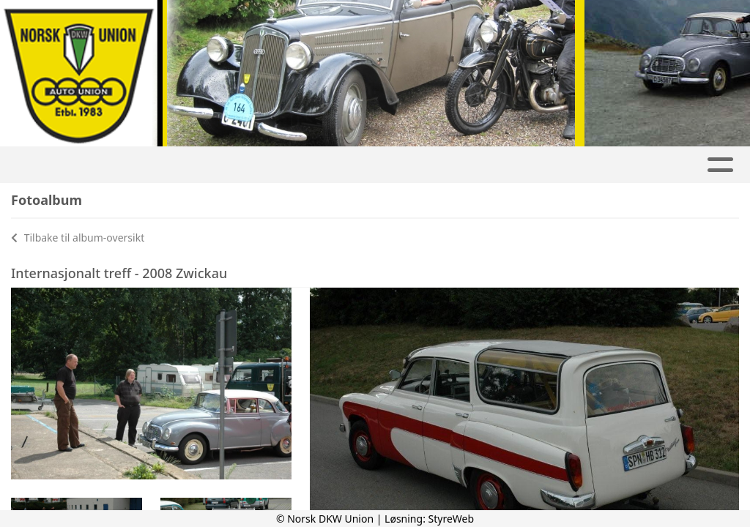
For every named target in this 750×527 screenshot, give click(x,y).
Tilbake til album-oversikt (77, 237)
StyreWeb (451, 519)
